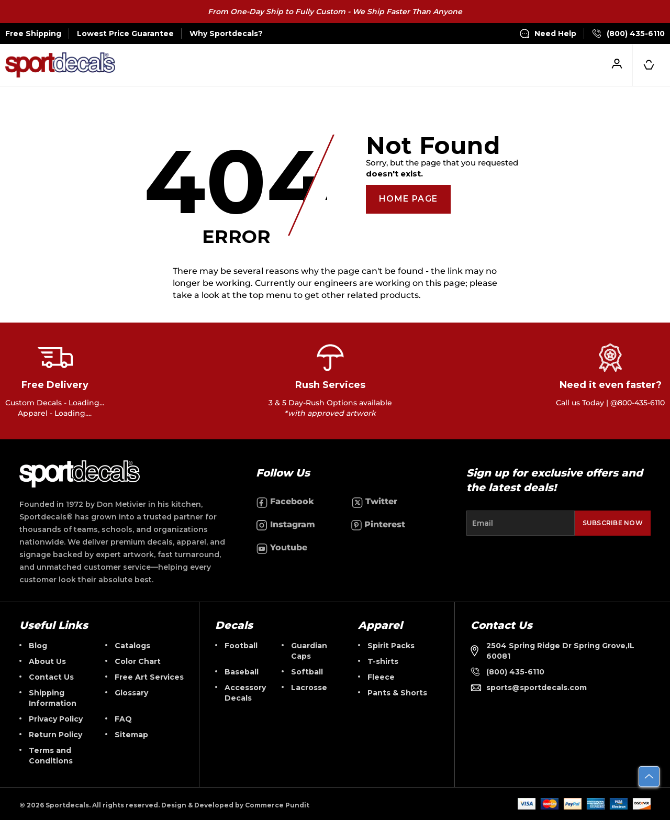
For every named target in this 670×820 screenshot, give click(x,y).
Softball (307, 672)
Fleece (381, 677)
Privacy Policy (56, 719)
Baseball (242, 672)
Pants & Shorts (397, 692)
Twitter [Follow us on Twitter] (374, 502)
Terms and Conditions (51, 756)
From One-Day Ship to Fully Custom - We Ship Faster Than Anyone (335, 11)
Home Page (408, 199)
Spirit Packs (391, 645)
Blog (38, 645)
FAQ (123, 719)
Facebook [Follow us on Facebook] (285, 502)
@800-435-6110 (637, 402)
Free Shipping (33, 33)
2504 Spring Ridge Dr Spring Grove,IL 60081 (552, 651)
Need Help (548, 33)
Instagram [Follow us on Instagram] (285, 525)
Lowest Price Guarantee (125, 33)
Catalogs (132, 645)
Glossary (131, 692)
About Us (47, 661)
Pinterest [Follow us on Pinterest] (378, 524)
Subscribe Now (613, 523)
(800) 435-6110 (628, 33)
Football (241, 645)
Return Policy (55, 734)
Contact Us (51, 677)
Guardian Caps (309, 651)
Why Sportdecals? (226, 33)
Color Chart (138, 661)
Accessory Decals (245, 693)
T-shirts (382, 661)
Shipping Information (52, 698)
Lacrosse (309, 687)
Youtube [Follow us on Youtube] (281, 548)
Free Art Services (149, 677)
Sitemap (131, 734)
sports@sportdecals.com (529, 687)
